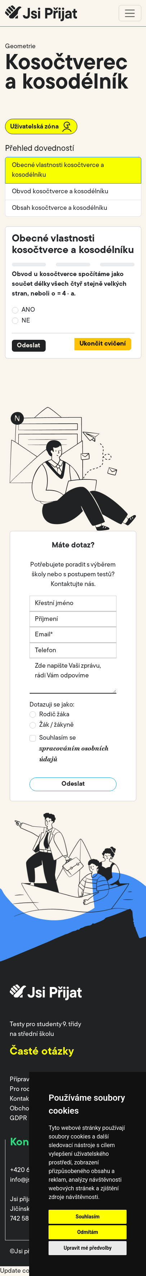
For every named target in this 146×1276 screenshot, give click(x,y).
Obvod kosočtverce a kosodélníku (60, 191)
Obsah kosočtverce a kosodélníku (59, 208)
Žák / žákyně (56, 725)
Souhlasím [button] (88, 1216)
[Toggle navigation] (130, 13)
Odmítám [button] (87, 1232)
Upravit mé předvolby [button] (87, 1248)
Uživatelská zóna (41, 127)
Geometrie (20, 46)
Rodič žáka (54, 714)
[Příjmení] (73, 619)
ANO (28, 310)
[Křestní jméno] (73, 604)
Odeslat (28, 345)
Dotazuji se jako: (51, 705)
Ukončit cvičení (102, 344)
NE (26, 320)
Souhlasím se (74, 749)
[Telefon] (73, 651)
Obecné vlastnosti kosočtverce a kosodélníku (58, 170)
